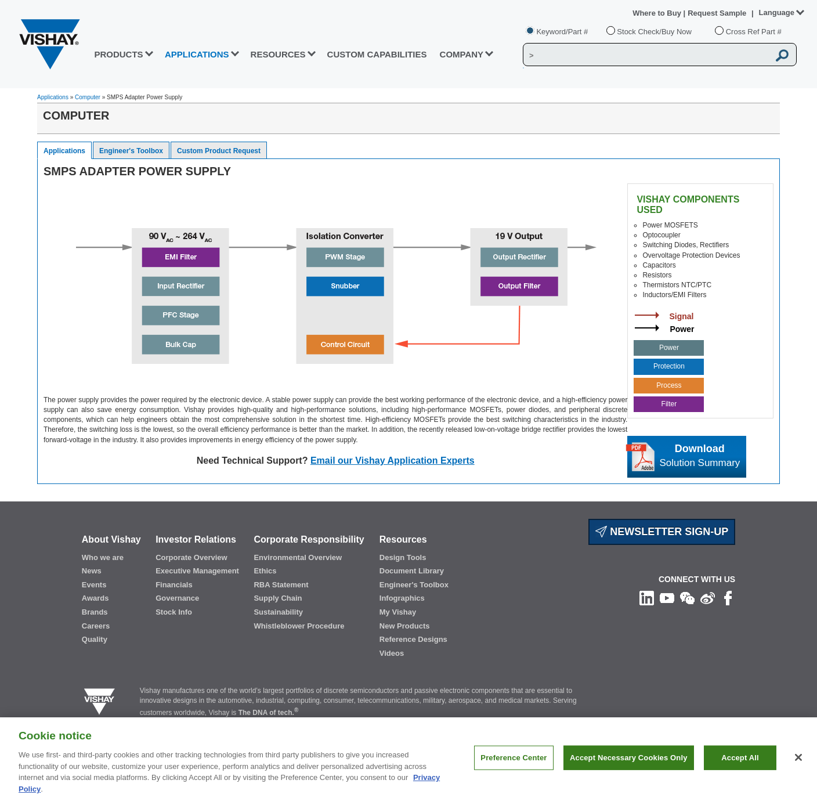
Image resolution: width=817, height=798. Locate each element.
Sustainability (278, 612)
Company (462, 54)
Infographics (402, 598)
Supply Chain (278, 598)
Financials (174, 584)
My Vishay (397, 612)
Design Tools (402, 557)
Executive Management (197, 570)
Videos (391, 653)
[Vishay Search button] (782, 55)
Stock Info (174, 612)
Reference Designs (413, 639)
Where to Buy (657, 13)
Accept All (739, 764)
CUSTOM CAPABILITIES (377, 54)
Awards (95, 598)
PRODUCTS (118, 54)
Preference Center (513, 764)
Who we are (103, 557)
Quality (94, 639)
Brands (95, 612)
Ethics (265, 570)
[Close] (798, 764)
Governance (177, 598)
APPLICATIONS (197, 54)
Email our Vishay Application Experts (392, 460)
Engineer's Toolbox (131, 151)
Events (94, 584)
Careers (96, 626)
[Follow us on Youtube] (667, 597)
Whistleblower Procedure (299, 626)
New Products (404, 626)
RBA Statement (281, 584)
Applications (52, 97)
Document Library (411, 570)
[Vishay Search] (646, 55)
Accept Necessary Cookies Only (628, 764)
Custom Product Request (219, 151)
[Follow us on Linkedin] (646, 597)
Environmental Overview (298, 557)
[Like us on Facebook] (728, 597)
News (92, 570)
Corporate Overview (191, 557)
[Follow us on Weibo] (707, 597)
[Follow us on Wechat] (687, 597)
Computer (87, 97)
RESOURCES (278, 54)
